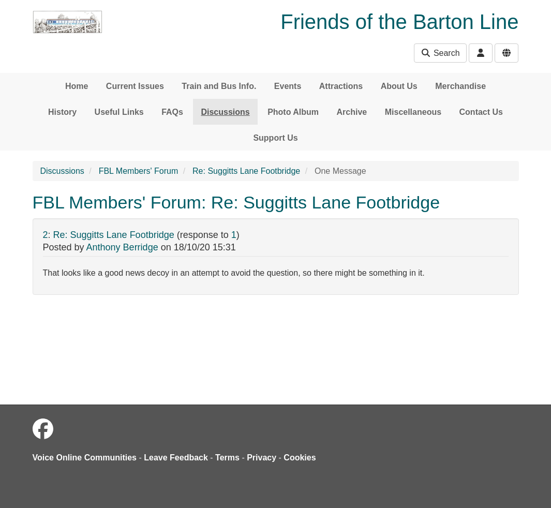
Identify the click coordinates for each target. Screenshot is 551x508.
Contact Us (481, 112)
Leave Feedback (176, 457)
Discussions (225, 112)
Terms (227, 457)
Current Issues (135, 86)
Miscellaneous (413, 112)
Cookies (300, 457)
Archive (352, 112)
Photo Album (293, 112)
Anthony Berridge (122, 247)
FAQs (172, 112)
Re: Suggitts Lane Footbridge (246, 171)
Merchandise (460, 86)
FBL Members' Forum (138, 171)
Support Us (275, 137)
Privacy (261, 457)
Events (287, 86)
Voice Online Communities (85, 457)
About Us (399, 86)
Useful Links (119, 112)
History (62, 112)
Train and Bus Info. (219, 86)
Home (76, 86)
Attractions (341, 86)
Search (440, 53)
